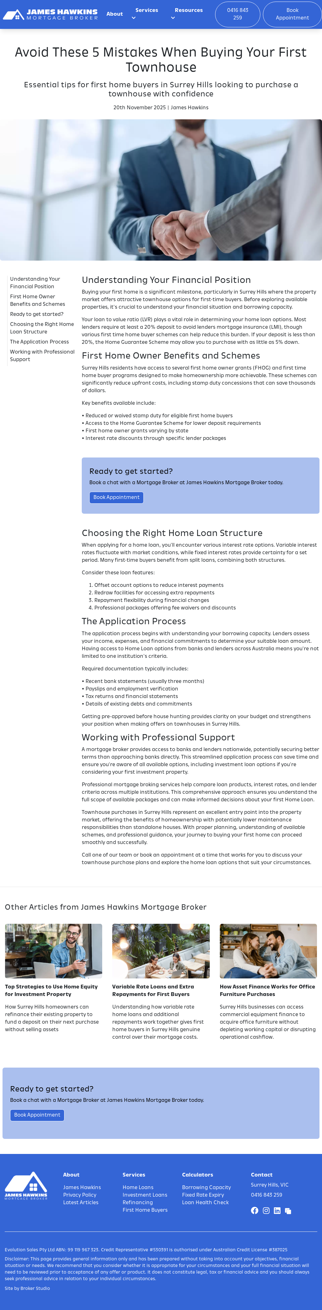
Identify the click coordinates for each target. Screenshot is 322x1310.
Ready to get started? (37, 314)
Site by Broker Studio (27, 1288)
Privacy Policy (79, 1195)
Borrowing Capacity (206, 1187)
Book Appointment (292, 14)
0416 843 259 (237, 14)
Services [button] (145, 14)
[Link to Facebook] (255, 1211)
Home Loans (138, 1187)
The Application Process (39, 342)
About (115, 14)
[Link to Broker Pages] (288, 1211)
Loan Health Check (205, 1202)
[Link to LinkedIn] (278, 1211)
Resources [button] (187, 14)
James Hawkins (82, 1187)
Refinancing (138, 1202)
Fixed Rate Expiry (203, 1195)
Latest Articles (80, 1202)
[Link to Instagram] (267, 1211)
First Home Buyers (145, 1210)
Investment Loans (145, 1195)
